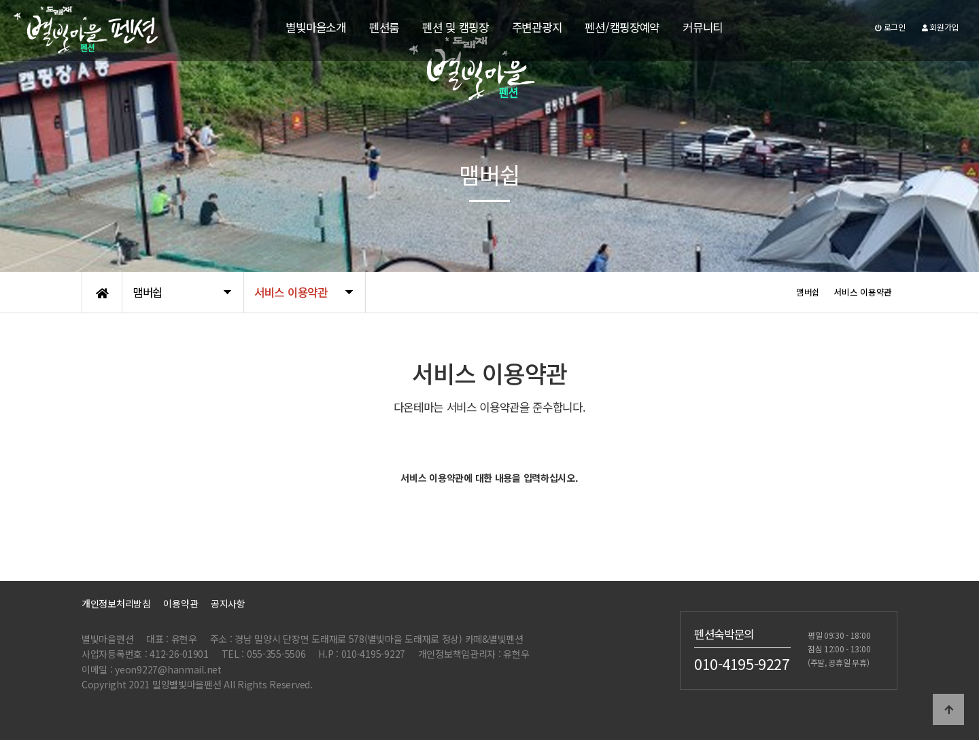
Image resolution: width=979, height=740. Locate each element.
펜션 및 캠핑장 (455, 27)
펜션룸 (384, 27)
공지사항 (228, 603)
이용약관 (180, 603)
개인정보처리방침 (116, 603)
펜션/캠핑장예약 (622, 27)
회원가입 (940, 27)
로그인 (890, 27)
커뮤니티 (703, 27)
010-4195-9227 (742, 663)
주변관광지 (537, 27)
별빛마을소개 (315, 27)
